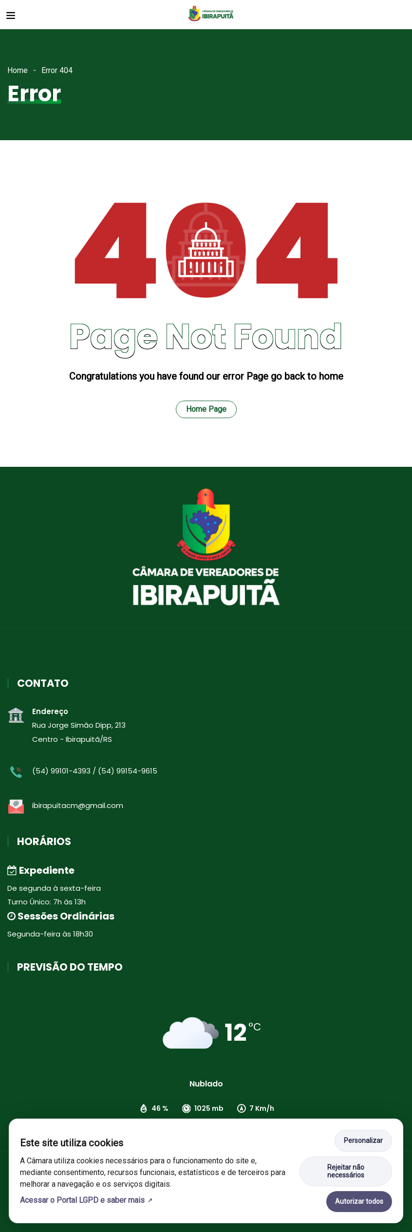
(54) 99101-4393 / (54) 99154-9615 (94, 771)
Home (17, 70)
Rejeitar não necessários (345, 1171)
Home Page (206, 409)
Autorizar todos (359, 1201)
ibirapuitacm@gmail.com (77, 805)
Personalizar (363, 1140)
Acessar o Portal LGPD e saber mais (82, 1200)
